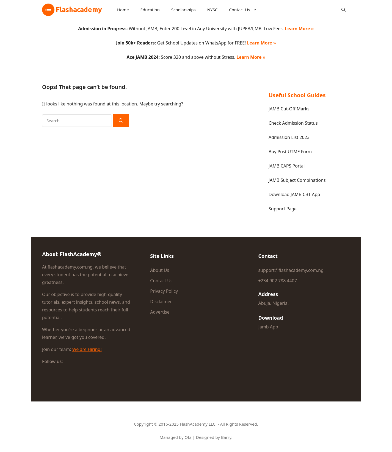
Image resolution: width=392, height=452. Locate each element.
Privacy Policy (164, 291)
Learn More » (299, 29)
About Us (159, 270)
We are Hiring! (87, 349)
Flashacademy (79, 9)
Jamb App (268, 327)
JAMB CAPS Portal (287, 166)
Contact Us (245, 9)
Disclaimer (161, 301)
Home (123, 9)
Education (150, 9)
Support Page (283, 209)
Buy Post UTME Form (290, 152)
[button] (343, 9)
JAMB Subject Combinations (297, 180)
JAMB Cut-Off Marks (289, 109)
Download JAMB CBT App (294, 194)
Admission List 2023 (289, 137)
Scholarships (183, 9)
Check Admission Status (293, 123)
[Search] (121, 120)
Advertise (159, 312)
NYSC (212, 9)
